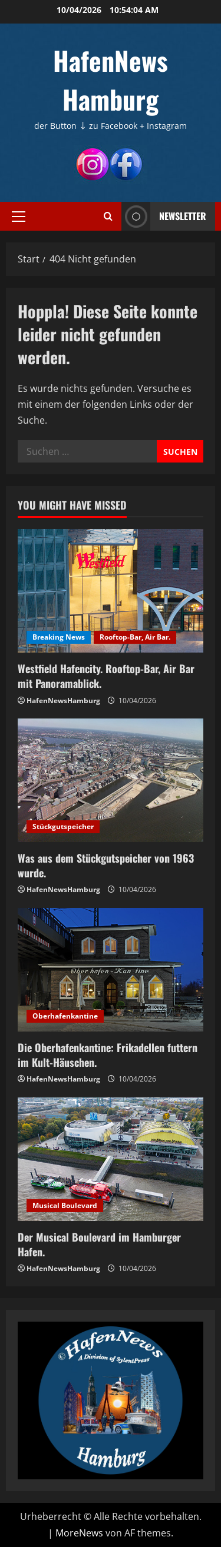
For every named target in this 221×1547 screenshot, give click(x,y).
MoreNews (79, 1532)
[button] (18, 216)
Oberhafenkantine (65, 1016)
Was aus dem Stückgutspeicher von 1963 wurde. (106, 865)
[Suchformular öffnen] (108, 216)
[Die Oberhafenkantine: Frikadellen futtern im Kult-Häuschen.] (110, 970)
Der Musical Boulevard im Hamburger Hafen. (99, 1244)
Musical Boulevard (64, 1205)
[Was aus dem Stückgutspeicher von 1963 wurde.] (110, 780)
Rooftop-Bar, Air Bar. (135, 637)
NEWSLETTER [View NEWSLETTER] (163, 216)
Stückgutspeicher (63, 826)
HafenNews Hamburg (110, 79)
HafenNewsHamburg (63, 701)
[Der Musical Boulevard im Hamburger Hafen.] (110, 1159)
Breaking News (58, 637)
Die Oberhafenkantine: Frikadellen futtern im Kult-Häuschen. (107, 1055)
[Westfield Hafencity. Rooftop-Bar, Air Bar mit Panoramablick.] (110, 591)
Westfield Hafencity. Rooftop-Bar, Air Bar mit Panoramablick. (106, 676)
